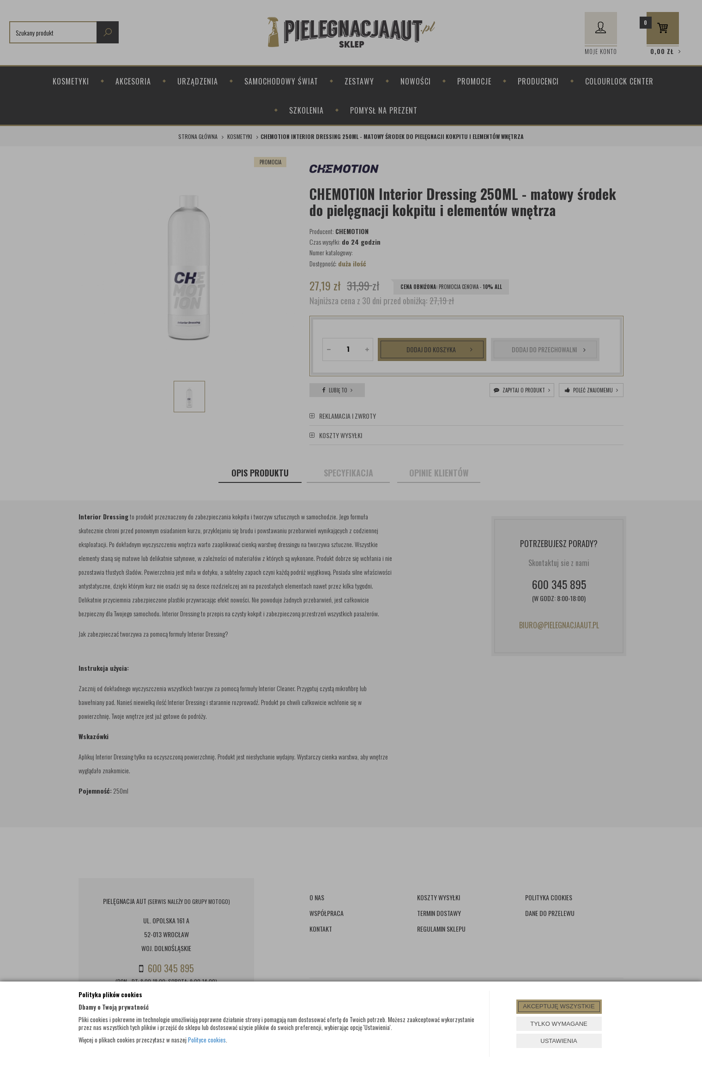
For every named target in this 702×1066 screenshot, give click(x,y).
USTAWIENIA (558, 1040)
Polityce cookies (207, 1039)
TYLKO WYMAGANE (558, 1023)
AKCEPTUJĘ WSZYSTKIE (558, 1006)
